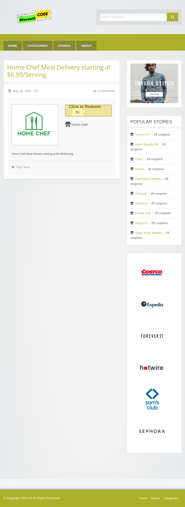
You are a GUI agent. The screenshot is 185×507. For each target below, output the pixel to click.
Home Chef (79, 124)
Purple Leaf (143, 213)
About (86, 45)
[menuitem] (12, 46)
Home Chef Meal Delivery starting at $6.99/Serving (59, 71)
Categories (38, 45)
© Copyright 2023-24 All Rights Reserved (31, 498)
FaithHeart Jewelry (148, 179)
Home (12, 45)
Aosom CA (142, 134)
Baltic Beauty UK (146, 144)
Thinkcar (141, 193)
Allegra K (141, 223)
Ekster (139, 169)
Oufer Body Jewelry (148, 233)
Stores (64, 45)
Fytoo (139, 159)
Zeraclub (141, 203)
